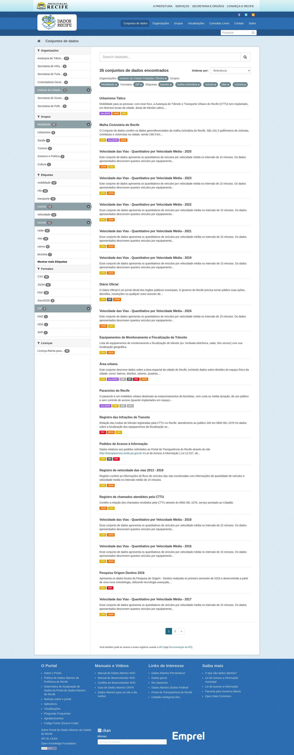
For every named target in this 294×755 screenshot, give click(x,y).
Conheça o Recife (240, 6)
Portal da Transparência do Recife (171, 692)
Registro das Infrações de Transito (124, 417)
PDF (136, 379)
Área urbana (108, 364)
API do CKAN (49, 738)
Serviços (182, 6)
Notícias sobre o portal (57, 699)
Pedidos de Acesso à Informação (123, 443)
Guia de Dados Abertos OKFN (116, 687)
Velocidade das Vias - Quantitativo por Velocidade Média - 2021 (145, 231)
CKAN (104, 730)
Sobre (252, 23)
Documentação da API (180, 647)
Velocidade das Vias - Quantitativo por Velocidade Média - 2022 (145, 204)
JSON (116, 113)
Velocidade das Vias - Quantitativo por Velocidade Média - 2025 (145, 151)
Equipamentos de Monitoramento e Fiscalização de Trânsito (143, 337)
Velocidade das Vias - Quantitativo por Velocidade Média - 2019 (145, 257)
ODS (130, 406)
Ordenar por (200, 70)
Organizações (160, 23)
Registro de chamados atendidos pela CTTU (131, 497)
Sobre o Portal (52, 673)
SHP (123, 379)
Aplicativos (50, 703)
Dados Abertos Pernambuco (168, 673)
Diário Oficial (109, 284)
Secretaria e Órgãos (208, 6)
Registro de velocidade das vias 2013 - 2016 (131, 470)
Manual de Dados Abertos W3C (116, 673)
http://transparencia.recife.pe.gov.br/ (120, 453)
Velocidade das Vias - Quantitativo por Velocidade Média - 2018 (145, 519)
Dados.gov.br (159, 677)
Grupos (178, 23)
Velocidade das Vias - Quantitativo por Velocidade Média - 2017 (145, 599)
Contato (239, 23)
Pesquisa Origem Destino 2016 (121, 572)
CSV (124, 113)
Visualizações (196, 23)
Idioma (102, 736)
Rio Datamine (159, 682)
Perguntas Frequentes (57, 713)
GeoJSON (105, 113)
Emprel (188, 737)
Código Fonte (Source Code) (61, 723)
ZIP (109, 299)
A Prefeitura (163, 6)
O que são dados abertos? (221, 673)
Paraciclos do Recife (114, 390)
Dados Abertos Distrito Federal (169, 687)
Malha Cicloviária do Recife (119, 125)
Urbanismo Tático (112, 98)
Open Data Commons (218, 696)
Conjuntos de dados (136, 23)
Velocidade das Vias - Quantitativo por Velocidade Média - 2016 (145, 546)
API (161, 647)
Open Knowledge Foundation (58, 743)
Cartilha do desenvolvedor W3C (117, 682)
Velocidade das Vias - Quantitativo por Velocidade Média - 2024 (145, 311)
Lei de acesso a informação (221, 686)
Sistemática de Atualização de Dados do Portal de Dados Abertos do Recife (65, 690)
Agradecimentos (53, 718)
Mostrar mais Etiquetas (52, 261)
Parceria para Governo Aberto (223, 691)
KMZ (123, 406)
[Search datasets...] (170, 57)
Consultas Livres (219, 23)
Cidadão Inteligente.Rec (165, 697)
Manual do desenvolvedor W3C (116, 677)
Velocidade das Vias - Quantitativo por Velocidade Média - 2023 (145, 178)
